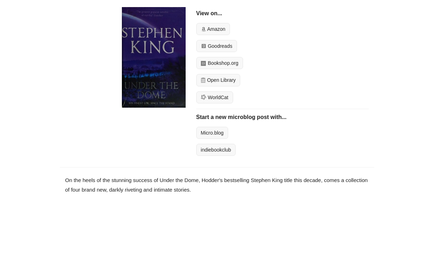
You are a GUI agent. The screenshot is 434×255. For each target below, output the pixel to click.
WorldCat (215, 97)
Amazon (213, 29)
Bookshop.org (219, 63)
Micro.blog (212, 133)
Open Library (218, 80)
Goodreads (216, 46)
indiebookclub (216, 150)
